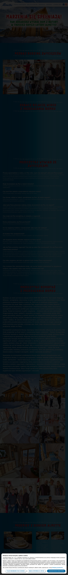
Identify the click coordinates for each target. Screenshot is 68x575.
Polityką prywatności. (57, 567)
